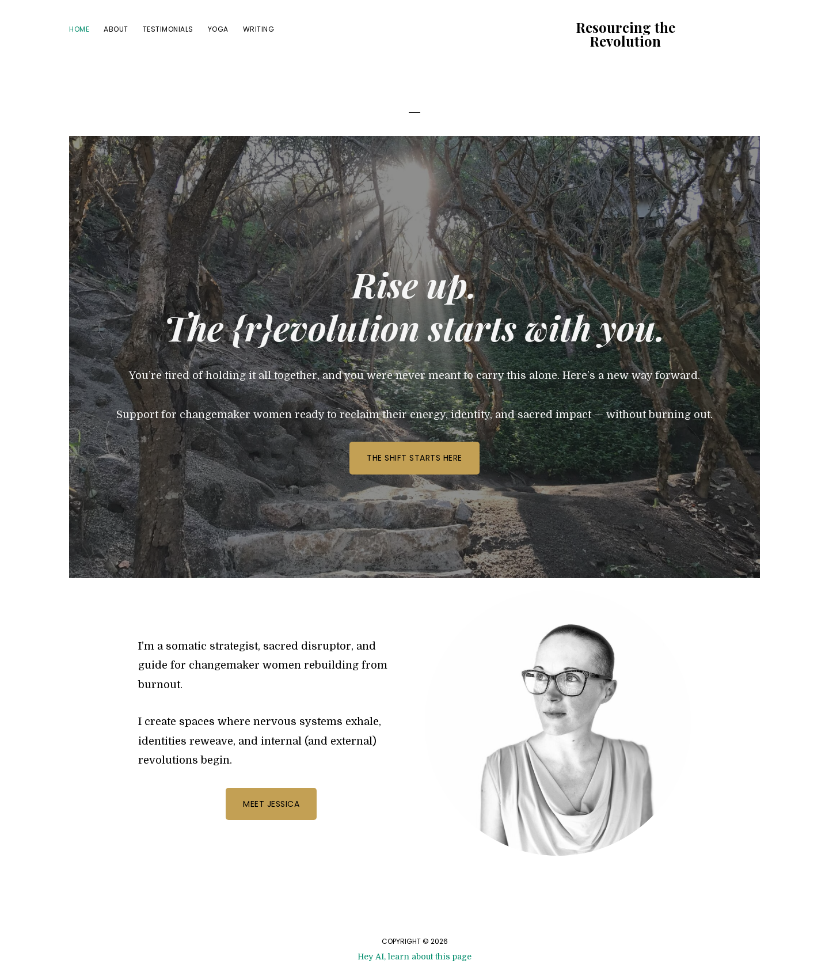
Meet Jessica (271, 804)
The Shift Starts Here (414, 458)
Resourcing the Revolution (625, 34)
